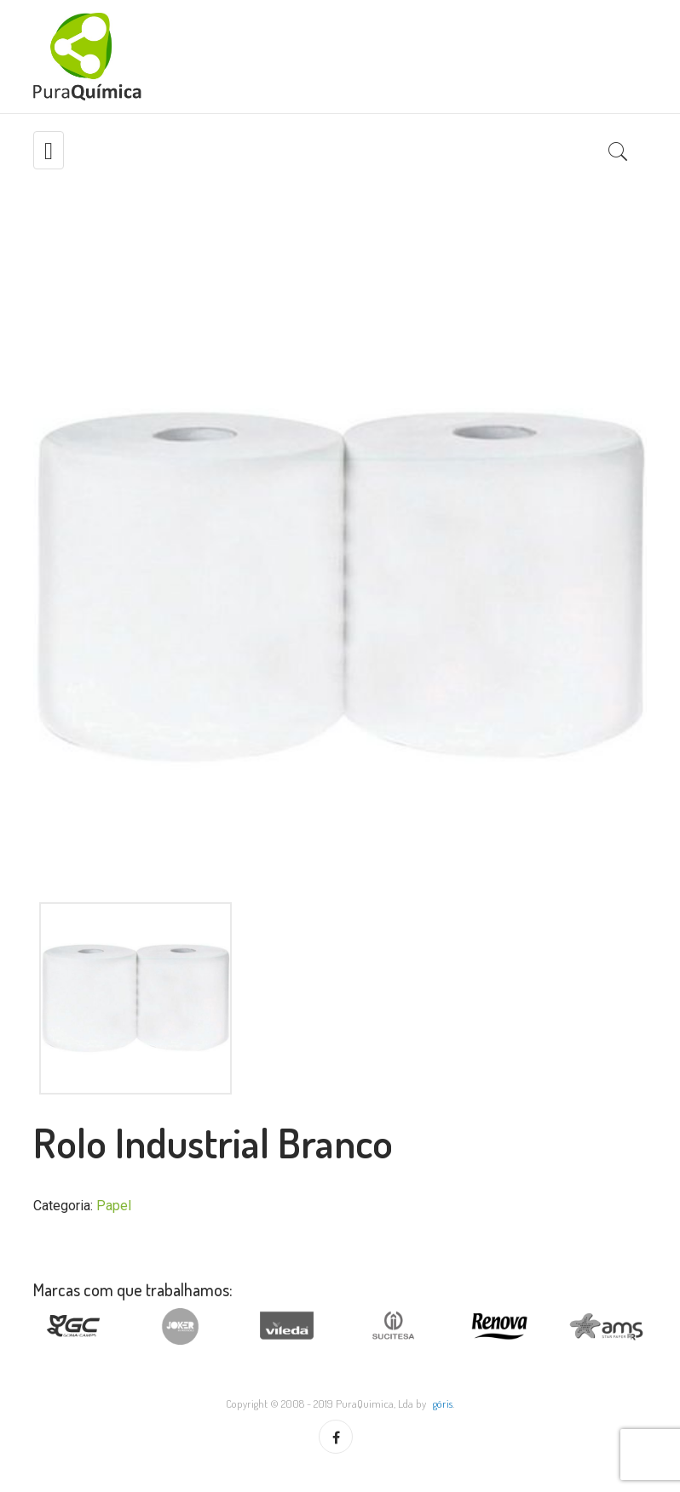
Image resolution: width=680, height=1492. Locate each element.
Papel (113, 1206)
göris (442, 1403)
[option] (340, 587)
